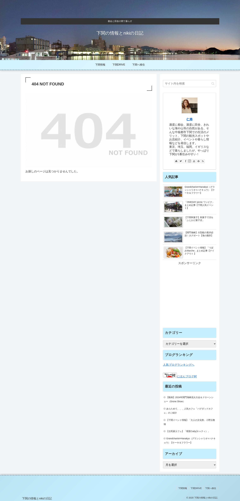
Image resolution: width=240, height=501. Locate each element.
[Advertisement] (189, 298)
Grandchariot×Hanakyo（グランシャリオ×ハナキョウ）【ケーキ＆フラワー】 (189, 440)
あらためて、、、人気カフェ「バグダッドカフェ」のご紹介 (188, 410)
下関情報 (182, 488)
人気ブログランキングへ (178, 364)
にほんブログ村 (180, 376)
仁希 (189, 119)
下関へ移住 (210, 488)
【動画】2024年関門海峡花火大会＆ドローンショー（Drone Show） (188, 399)
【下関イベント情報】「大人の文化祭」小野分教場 (189, 422)
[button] (213, 83)
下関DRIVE (196, 488)
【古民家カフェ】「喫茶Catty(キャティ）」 (188, 431)
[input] (189, 83)
